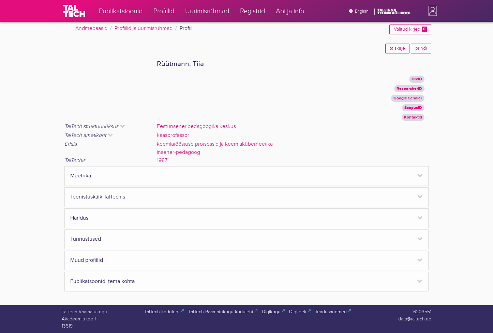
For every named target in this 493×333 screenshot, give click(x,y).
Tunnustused (85, 239)
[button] (431, 11)
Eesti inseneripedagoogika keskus (196, 126)
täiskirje (397, 48)
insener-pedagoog (178, 152)
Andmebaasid (91, 28)
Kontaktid (413, 117)
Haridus (79, 218)
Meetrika (80, 176)
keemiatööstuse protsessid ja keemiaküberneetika (215, 144)
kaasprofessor (173, 135)
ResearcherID (409, 88)
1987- (163, 160)
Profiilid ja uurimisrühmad (144, 28)
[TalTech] (74, 10)
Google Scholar (407, 98)
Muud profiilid (86, 260)
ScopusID (413, 107)
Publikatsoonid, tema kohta (102, 281)
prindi (421, 48)
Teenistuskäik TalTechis (97, 197)
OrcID (417, 79)
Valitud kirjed (410, 29)
